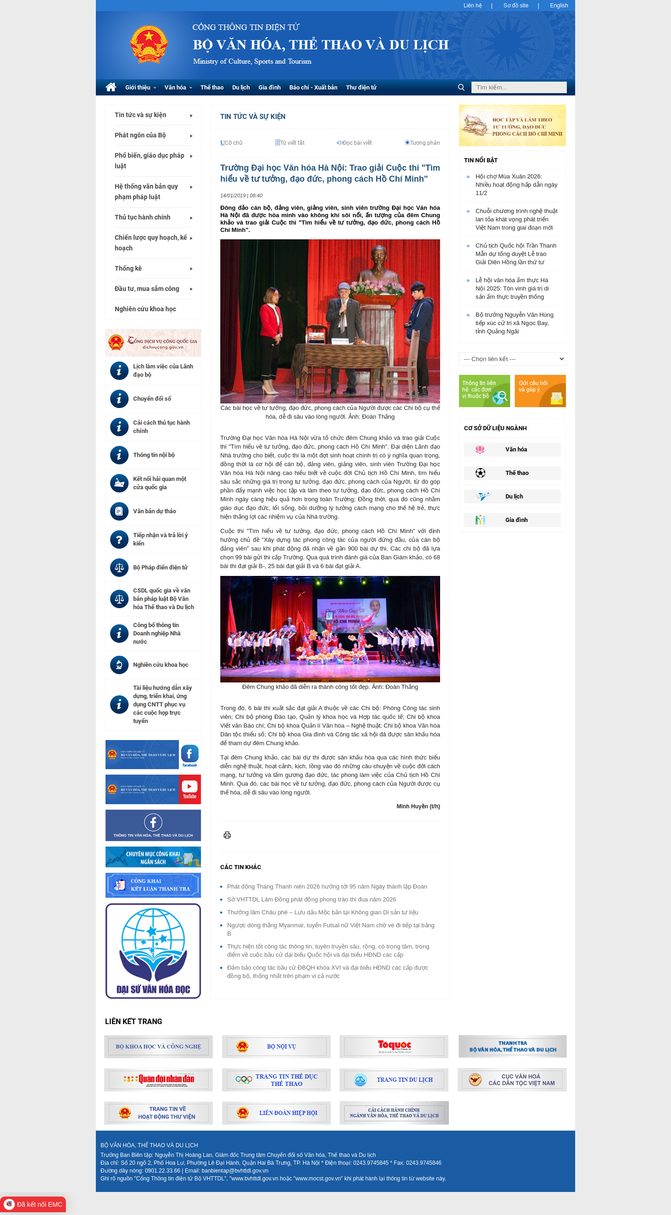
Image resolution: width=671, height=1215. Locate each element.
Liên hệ (473, 5)
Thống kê (128, 268)
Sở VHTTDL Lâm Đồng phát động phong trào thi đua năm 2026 (311, 899)
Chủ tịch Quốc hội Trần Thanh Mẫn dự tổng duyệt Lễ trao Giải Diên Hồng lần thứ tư (516, 254)
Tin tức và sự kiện (140, 115)
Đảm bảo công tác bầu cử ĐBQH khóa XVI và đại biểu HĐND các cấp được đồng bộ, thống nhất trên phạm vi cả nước (328, 971)
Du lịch (241, 87)
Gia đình (270, 87)
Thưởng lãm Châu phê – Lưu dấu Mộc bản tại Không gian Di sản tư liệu (322, 912)
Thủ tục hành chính (143, 217)
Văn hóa (178, 87)
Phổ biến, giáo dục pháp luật (149, 161)
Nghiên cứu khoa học (145, 309)
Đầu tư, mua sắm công (147, 288)
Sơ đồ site (516, 5)
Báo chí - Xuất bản (313, 87)
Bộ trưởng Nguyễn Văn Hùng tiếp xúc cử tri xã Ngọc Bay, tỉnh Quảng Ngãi (514, 323)
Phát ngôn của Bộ (140, 135)
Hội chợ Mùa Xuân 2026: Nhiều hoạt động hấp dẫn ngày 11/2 (517, 184)
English (559, 5)
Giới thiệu (140, 87)
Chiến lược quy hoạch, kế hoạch (151, 243)
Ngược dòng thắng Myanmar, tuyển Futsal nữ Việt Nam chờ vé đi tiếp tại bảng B (331, 929)
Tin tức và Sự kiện (253, 117)
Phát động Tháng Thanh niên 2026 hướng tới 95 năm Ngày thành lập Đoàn (327, 886)
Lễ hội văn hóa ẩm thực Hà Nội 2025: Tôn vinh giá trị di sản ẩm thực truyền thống (512, 288)
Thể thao (212, 87)
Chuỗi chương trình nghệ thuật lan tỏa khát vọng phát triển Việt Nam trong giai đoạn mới (517, 219)
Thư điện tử (361, 87)
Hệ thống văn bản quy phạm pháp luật (146, 192)
